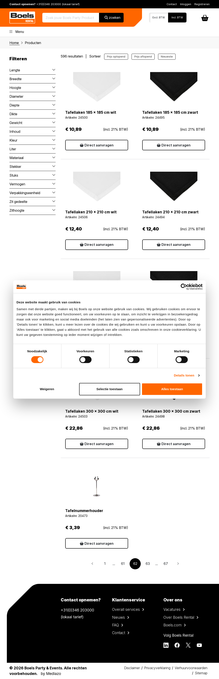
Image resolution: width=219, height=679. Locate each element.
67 (166, 563)
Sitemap (201, 673)
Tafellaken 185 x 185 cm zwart (170, 112)
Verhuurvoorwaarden (191, 668)
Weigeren (47, 389)
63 (148, 563)
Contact (172, 4)
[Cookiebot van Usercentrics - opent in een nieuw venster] (184, 286)
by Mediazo (51, 673)
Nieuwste (167, 56)
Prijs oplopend (116, 56)
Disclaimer (132, 668)
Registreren (202, 4)
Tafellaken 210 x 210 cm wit (91, 212)
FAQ (115, 625)
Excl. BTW (158, 17)
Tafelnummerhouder (84, 510)
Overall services (126, 609)
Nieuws (118, 617)
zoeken (112, 17)
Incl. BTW (177, 17)
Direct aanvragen (97, 145)
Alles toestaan (172, 389)
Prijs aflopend (143, 56)
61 (123, 563)
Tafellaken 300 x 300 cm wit (91, 411)
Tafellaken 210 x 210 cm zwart (170, 212)
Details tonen (184, 375)
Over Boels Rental (178, 617)
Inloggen (185, 4)
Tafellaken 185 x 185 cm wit (90, 112)
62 (135, 563)
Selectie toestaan (109, 389)
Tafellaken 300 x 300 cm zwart (171, 411)
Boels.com (172, 625)
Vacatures (172, 609)
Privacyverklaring (157, 668)
